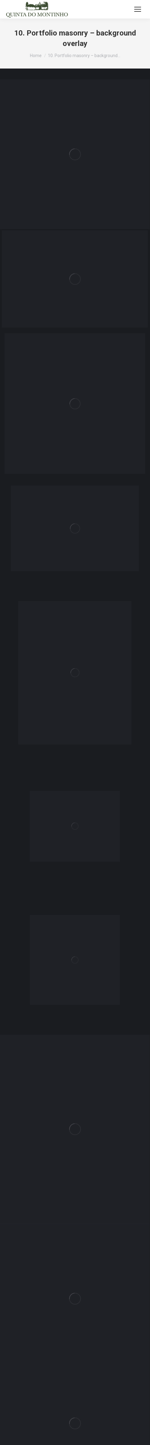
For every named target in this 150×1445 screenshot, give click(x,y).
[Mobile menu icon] (137, 9)
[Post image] (75, 154)
